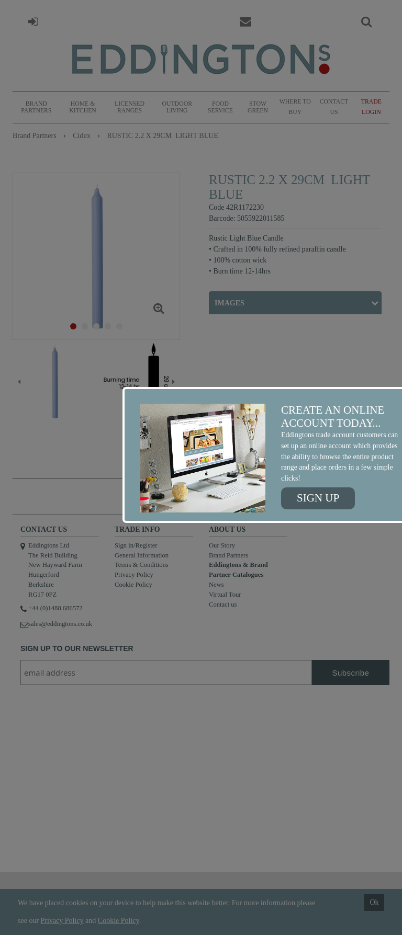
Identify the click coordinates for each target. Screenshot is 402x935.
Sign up (318, 498)
